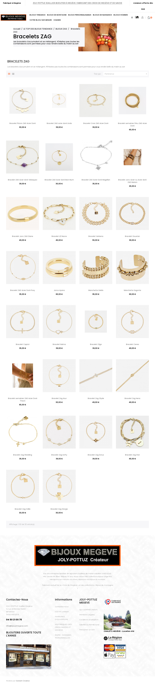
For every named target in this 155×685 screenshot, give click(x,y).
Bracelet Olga (96, 344)
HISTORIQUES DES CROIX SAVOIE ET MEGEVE (63, 627)
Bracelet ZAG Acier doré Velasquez (22, 180)
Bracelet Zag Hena (132, 398)
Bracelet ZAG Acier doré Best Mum (59, 180)
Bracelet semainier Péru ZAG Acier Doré (132, 124)
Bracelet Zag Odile (22, 509)
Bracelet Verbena (95, 236)
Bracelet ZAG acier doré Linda (59, 123)
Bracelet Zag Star (132, 455)
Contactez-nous (61, 606)
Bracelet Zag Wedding (22, 455)
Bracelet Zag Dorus (96, 455)
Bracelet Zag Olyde (96, 398)
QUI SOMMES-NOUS (88, 610)
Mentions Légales (87, 615)
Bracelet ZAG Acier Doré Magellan (96, 180)
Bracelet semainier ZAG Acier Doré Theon (22, 399)
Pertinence (126, 74)
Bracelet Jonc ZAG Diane (22, 236)
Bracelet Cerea (132, 344)
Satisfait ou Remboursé (89, 625)
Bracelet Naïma (59, 344)
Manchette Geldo (95, 290)
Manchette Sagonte (132, 290)
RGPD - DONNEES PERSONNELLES (63, 636)
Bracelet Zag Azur (59, 398)
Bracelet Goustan (132, 236)
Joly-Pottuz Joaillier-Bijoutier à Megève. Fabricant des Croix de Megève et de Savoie (77, 3)
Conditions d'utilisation (88, 620)
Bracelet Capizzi (22, 344)
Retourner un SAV (87, 630)
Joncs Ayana (59, 290)
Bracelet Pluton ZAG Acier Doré (23, 123)
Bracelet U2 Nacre (59, 236)
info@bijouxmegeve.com (17, 626)
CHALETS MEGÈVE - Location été (119, 631)
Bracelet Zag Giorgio (59, 509)
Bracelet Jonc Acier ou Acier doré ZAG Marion (132, 181)
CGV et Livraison (62, 611)
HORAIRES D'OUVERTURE (61, 617)
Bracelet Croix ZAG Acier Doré (95, 123)
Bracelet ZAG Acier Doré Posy (22, 290)
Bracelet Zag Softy (59, 455)
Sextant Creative (23, 681)
